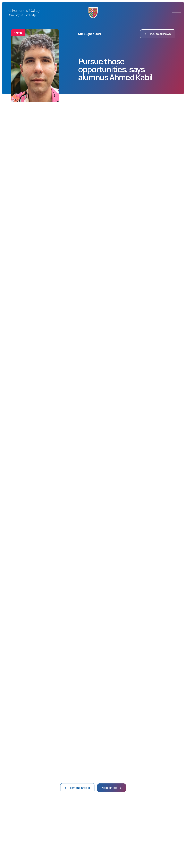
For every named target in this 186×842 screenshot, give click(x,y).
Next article (111, 788)
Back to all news (158, 34)
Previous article (77, 788)
